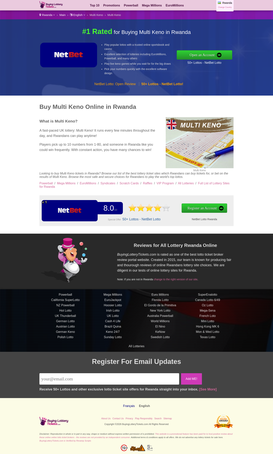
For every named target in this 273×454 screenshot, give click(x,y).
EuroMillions (175, 5)
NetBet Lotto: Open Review (115, 84)
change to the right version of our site (177, 278)
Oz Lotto (207, 307)
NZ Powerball (65, 307)
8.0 (108, 208)
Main (63, 14)
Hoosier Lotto (113, 307)
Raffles (147, 183)
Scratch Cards (129, 183)
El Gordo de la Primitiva (160, 307)
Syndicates (107, 183)
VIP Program (165, 183)
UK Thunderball (65, 317)
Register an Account (198, 208)
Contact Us (118, 418)
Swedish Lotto (160, 339)
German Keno (65, 333)
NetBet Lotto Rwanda (200, 219)
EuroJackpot (112, 301)
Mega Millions (152, 5)
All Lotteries (186, 183)
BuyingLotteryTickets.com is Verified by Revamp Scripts (65, 441)
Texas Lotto (207, 339)
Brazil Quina (112, 328)
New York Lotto (160, 312)
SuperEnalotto (207, 296)
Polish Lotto (65, 339)
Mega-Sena (208, 312)
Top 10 (94, 5)
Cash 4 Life (113, 323)
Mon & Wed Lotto (207, 333)
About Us (106, 418)
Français (129, 406)
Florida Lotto (160, 301)
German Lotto (65, 323)
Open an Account (202, 55)
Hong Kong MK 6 (207, 328)
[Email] (109, 379)
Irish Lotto (112, 312)
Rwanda (47, 14)
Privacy (129, 418)
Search (158, 418)
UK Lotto (113, 317)
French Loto (207, 317)
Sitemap (167, 418)
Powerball (131, 5)
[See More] (208, 389)
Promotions (111, 5)
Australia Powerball (160, 317)
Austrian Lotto (65, 328)
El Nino (160, 328)
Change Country (225, 7)
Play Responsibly (143, 418)
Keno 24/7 (113, 333)
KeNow (160, 333)
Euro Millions (160, 296)
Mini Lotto (207, 323)
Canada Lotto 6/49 (207, 301)
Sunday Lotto (113, 339)
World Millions (160, 323)
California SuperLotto (65, 301)
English (77, 14)
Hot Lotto (65, 312)
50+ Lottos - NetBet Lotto (204, 62)
